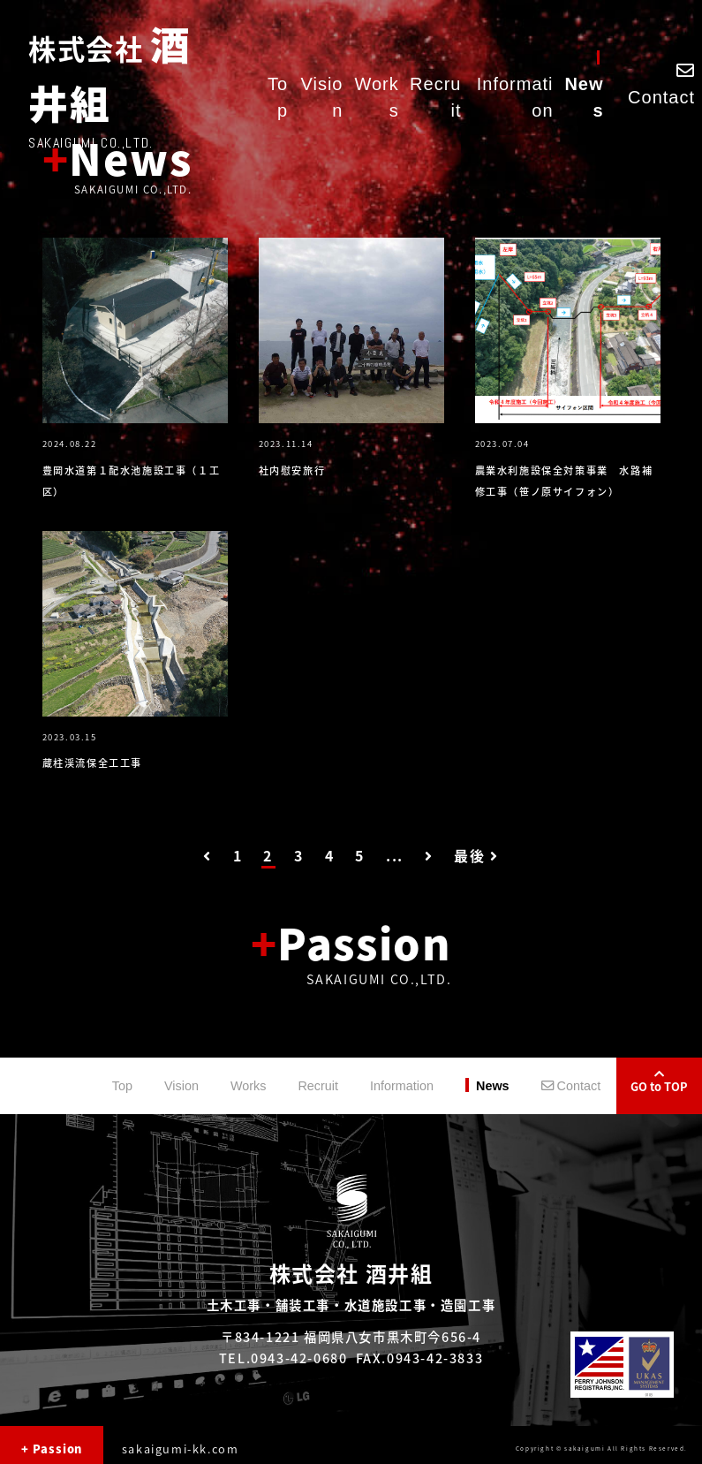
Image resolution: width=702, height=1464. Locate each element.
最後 (476, 855)
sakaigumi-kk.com (180, 1448)
